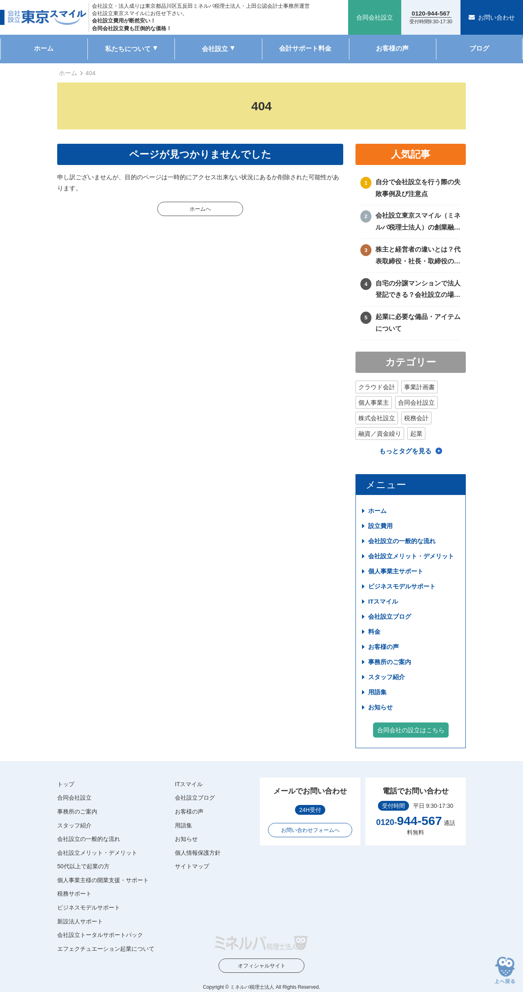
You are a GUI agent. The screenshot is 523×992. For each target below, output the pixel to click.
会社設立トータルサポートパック (100, 935)
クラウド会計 (376, 386)
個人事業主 (373, 402)
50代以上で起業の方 (83, 866)
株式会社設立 (376, 418)
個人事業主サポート (395, 571)
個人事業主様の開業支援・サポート (103, 880)
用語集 (377, 692)
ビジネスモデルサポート (402, 586)
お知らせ (380, 707)
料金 (374, 631)
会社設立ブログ (389, 616)
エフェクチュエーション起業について (105, 948)
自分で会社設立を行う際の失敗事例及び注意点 (417, 187)
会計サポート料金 (305, 48)
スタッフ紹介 (386, 676)
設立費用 (380, 525)
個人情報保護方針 (198, 852)
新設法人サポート (80, 921)
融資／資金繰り (379, 433)
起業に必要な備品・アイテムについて (417, 322)
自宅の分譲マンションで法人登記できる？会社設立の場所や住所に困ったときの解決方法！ (417, 290)
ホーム (44, 48)
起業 (416, 433)
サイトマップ (192, 866)
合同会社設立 (416, 402)
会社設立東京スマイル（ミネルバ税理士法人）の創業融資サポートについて (417, 223)
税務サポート (74, 893)
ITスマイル (383, 601)
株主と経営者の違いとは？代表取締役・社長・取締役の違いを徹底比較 (417, 257)
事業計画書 (419, 386)
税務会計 (416, 418)
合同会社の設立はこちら (411, 730)
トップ (65, 784)
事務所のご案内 (389, 661)
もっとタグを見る (405, 451)
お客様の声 (392, 48)
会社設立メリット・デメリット (411, 556)
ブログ (479, 48)
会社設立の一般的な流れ (402, 540)
